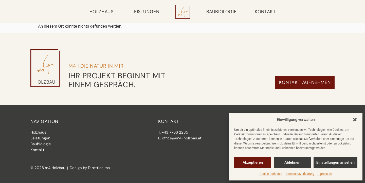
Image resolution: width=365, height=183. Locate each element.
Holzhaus (101, 12)
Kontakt (265, 12)
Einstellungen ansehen (335, 162)
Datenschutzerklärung (299, 174)
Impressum (324, 174)
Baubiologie (221, 12)
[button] (354, 119)
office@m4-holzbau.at (182, 138)
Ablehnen (292, 162)
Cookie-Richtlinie (271, 174)
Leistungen (145, 12)
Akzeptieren (253, 162)
